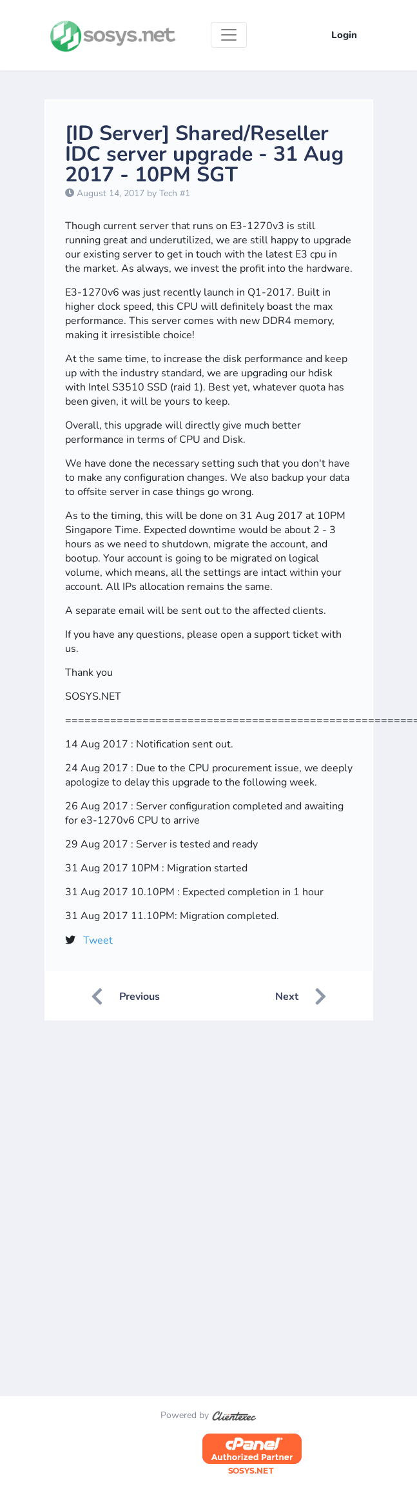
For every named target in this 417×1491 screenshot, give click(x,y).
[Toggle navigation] (229, 35)
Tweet (98, 940)
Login (344, 34)
